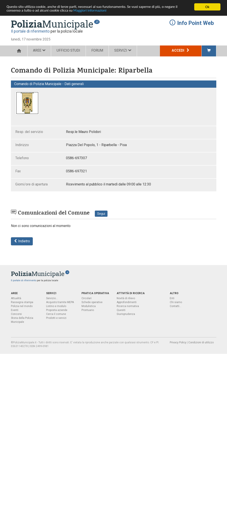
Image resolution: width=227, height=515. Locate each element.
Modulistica (88, 306)
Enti (172, 298)
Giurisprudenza (126, 314)
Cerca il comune (56, 314)
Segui (101, 213)
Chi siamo (176, 302)
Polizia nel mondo (22, 306)
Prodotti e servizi (56, 317)
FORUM (97, 50)
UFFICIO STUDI (68, 50)
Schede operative (91, 302)
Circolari (86, 298)
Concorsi (16, 314)
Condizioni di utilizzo (201, 342)
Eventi (14, 310)
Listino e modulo (56, 306)
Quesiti (121, 310)
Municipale (52, 23)
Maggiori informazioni (90, 11)
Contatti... (175, 306)
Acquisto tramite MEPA (60, 302)
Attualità (16, 298)
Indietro (22, 241)
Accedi (181, 50)
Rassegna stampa (22, 302)
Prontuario (87, 310)
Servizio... (52, 298)
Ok (207, 7)
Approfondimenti (127, 302)
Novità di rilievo (126, 298)
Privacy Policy (178, 342)
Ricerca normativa (128, 306)
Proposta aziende (56, 310)
